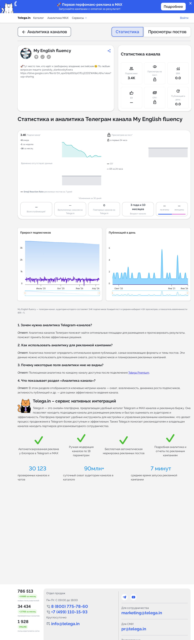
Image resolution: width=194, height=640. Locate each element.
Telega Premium (138, 372)
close (190, 3)
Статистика (127, 31)
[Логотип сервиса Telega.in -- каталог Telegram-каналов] (24, 18)
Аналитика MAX (57, 18)
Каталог (38, 18)
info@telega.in (65, 623)
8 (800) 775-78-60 (69, 606)
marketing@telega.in (141, 612)
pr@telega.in (133, 628)
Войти (184, 18)
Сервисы (79, 18)
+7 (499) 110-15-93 (69, 611)
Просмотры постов (167, 31)
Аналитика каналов (44, 31)
